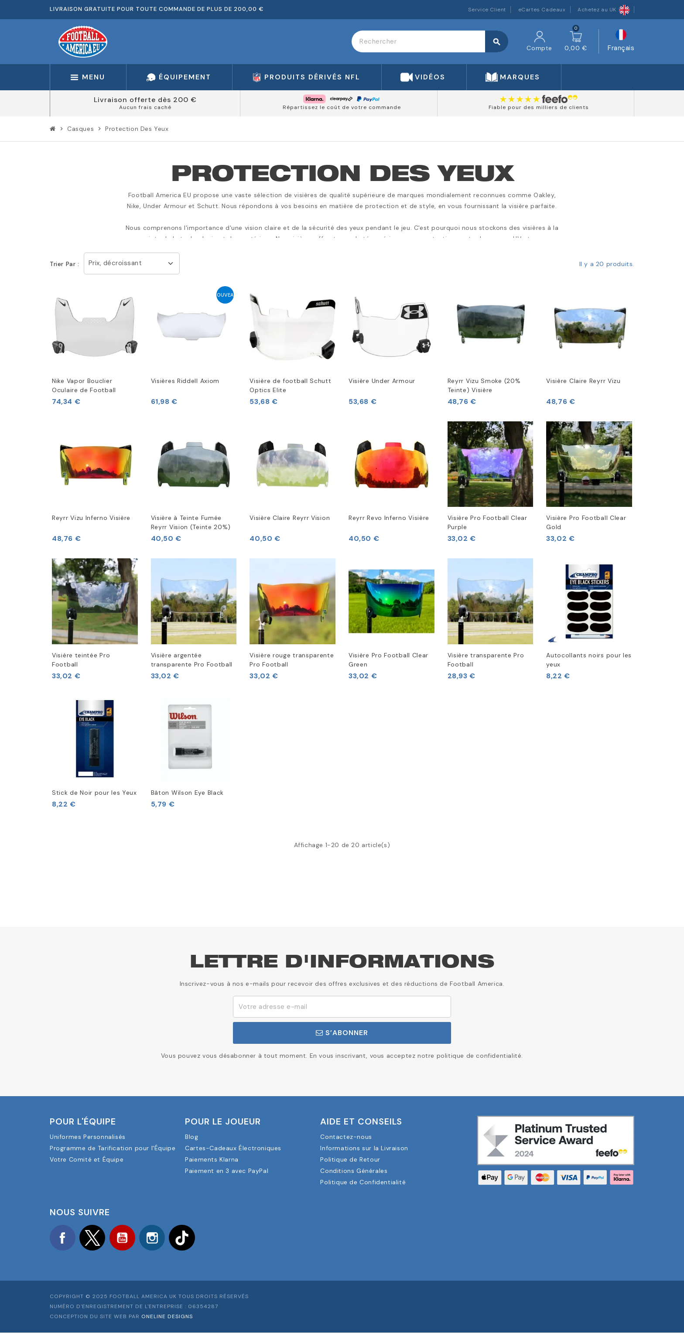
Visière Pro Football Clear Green (388, 659)
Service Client (487, 9)
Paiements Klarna (212, 1159)
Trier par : (64, 264)
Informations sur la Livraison (364, 1148)
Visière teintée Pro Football (81, 659)
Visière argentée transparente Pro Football (192, 659)
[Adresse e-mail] (342, 1007)
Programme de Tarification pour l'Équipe (112, 1148)
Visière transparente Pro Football (486, 659)
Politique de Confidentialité (363, 1182)
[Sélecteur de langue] (621, 41)
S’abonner (342, 1032)
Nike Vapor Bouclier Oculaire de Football (84, 385)
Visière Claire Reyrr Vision (290, 518)
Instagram (154, 1238)
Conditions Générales (353, 1171)
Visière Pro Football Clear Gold (586, 522)
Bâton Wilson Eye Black (187, 792)
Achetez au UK (603, 9)
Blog (191, 1137)
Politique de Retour (350, 1159)
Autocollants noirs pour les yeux (589, 659)
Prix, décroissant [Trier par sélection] (115, 263)
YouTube (124, 1238)
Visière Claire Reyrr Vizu (583, 381)
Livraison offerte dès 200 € (145, 99)
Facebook (63, 1238)
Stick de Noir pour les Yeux (94, 792)
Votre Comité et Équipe (86, 1159)
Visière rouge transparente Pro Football (292, 659)
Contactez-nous (346, 1137)
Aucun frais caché (145, 107)
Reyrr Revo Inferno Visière (389, 518)
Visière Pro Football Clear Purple (487, 522)
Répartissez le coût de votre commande (342, 107)
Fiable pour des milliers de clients (539, 107)
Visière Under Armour (382, 381)
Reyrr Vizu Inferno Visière (91, 518)
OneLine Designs (167, 1316)
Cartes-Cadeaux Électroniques (233, 1148)
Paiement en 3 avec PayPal (226, 1171)
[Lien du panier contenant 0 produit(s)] (576, 41)
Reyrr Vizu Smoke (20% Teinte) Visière (484, 385)
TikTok (185, 1238)
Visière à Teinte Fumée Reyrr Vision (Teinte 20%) (191, 522)
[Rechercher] (430, 41)
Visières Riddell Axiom (185, 381)
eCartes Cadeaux (542, 9)
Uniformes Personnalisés (88, 1137)
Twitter (93, 1238)
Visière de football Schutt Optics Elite (290, 385)
